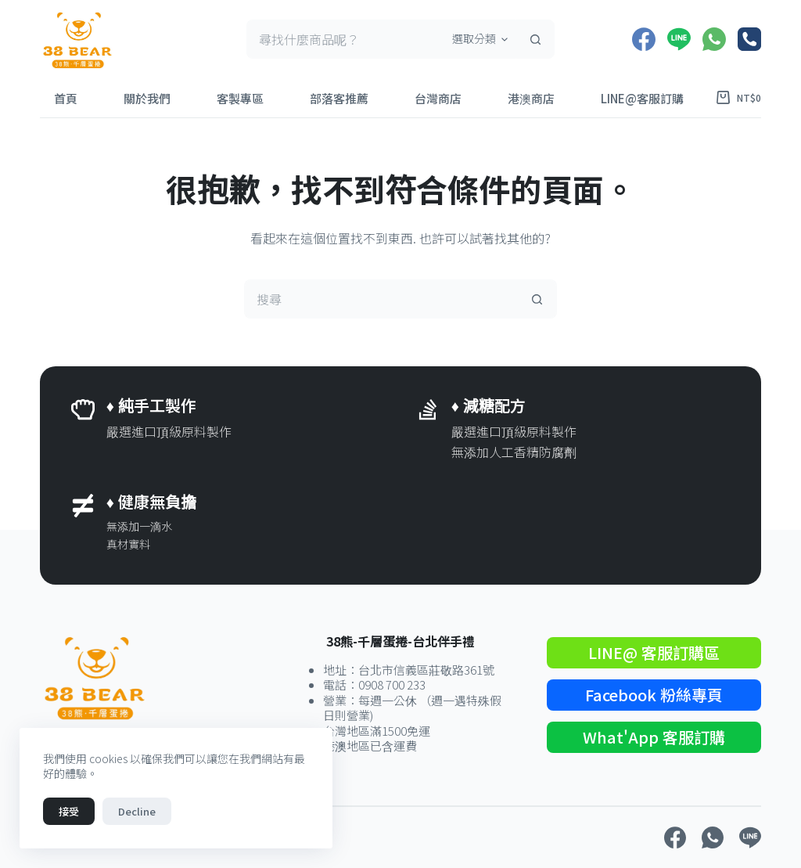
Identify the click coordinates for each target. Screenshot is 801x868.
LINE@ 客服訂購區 (654, 652)
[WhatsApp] (714, 39)
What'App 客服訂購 (654, 737)
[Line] (679, 39)
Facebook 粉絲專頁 (654, 694)
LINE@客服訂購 (642, 98)
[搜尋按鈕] (535, 39)
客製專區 (240, 98)
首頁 (65, 98)
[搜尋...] (343, 39)
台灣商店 (438, 98)
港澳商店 (531, 98)
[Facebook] (644, 39)
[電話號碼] (749, 39)
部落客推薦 (339, 98)
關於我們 (147, 98)
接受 (69, 811)
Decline (137, 811)
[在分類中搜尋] (477, 39)
